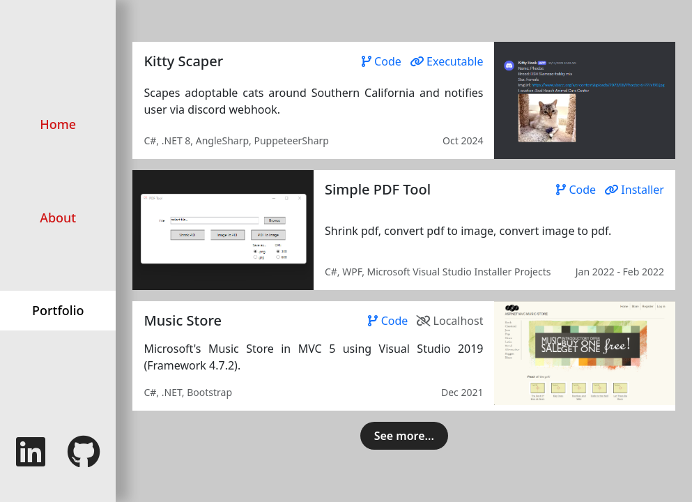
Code (383, 61)
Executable (447, 61)
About (58, 217)
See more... (404, 435)
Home (58, 124)
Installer (634, 189)
